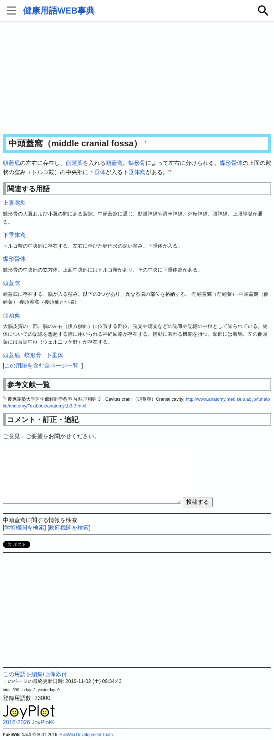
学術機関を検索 (24, 527)
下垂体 (97, 172)
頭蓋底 (11, 163)
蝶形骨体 (231, 163)
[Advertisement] (137, 78)
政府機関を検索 (69, 527)
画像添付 (55, 674)
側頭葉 (74, 163)
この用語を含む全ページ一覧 (41, 366)
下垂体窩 (134, 172)
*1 (170, 170)
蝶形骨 (137, 163)
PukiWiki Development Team (86, 734)
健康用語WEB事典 (59, 10)
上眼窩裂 (14, 203)
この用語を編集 (23, 674)
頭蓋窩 (114, 163)
